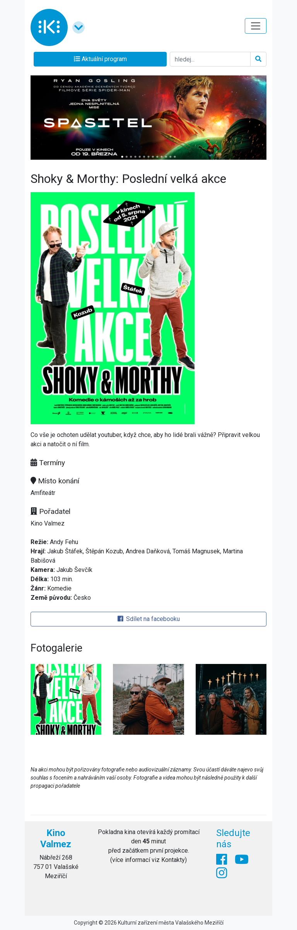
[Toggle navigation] (255, 26)
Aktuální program (100, 59)
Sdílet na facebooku (149, 619)
